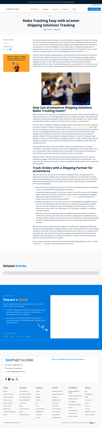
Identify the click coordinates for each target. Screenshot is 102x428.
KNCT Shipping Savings (25, 397)
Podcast (87, 406)
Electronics (54, 397)
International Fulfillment (25, 394)
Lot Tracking (22, 403)
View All (38, 417)
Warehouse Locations (8, 394)
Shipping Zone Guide (90, 411)
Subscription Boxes (24, 409)
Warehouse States (7, 403)
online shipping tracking (70, 197)
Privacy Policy (64, 422)
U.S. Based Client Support (9, 411)
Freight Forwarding (73, 398)
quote (43, 244)
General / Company (73, 416)
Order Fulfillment (24, 391)
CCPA (88, 422)
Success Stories (7, 406)
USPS (37, 406)
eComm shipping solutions (80, 127)
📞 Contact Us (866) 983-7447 (13, 365)
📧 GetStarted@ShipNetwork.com (15, 371)
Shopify (38, 391)
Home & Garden (56, 411)
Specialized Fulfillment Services (74, 392)
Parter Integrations (40, 409)
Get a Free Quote (94, 9)
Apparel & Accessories (57, 391)
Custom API (38, 414)
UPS (37, 403)
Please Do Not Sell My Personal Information (77, 422)
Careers (5, 414)
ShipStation (38, 400)
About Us (5, 391)
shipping (87, 51)
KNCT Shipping (72, 401)
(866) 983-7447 (97, 5)
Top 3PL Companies (89, 414)
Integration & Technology (74, 404)
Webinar (87, 403)
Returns (70, 407)
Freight (21, 411)
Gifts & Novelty (55, 414)
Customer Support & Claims (75, 396)
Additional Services (24, 414)
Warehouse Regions (8, 397)
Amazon (38, 394)
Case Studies (88, 400)
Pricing (74, 9)
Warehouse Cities (7, 400)
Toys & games (55, 403)
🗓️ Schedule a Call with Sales (13, 368)
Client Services (6, 409)
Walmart (38, 397)
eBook (86, 397)
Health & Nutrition (56, 400)
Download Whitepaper (68, 2)
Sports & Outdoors (56, 409)
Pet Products (55, 406)
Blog (86, 391)
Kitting (21, 406)
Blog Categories (89, 394)
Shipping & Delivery (73, 410)
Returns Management (25, 400)
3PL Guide (87, 409)
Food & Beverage (56, 417)
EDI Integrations (39, 411)
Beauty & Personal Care (58, 394)
